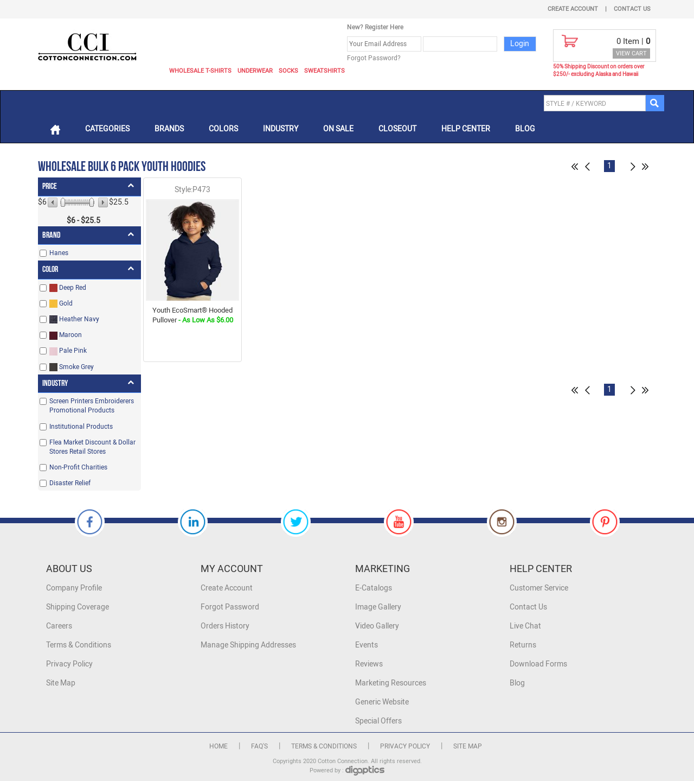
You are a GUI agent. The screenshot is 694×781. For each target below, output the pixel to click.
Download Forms (538, 664)
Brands (169, 129)
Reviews (369, 664)
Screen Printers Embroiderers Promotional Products (91, 405)
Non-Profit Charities (78, 467)
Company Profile (74, 588)
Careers (59, 626)
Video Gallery (377, 626)
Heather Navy (74, 319)
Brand (51, 235)
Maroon (65, 335)
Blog (525, 129)
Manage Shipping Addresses (248, 645)
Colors (223, 129)
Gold (61, 304)
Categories (107, 129)
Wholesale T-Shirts (200, 70)
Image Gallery (378, 607)
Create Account (573, 8)
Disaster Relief (70, 483)
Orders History (225, 626)
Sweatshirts (324, 70)
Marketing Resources (390, 683)
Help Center (465, 129)
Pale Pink (68, 351)
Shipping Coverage (77, 607)
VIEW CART (631, 53)
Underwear (255, 70)
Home (218, 746)
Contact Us (632, 8)
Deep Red (67, 288)
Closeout (397, 129)
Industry (280, 129)
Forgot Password (230, 607)
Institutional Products (81, 426)
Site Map (60, 683)
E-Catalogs (373, 588)
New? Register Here (375, 27)
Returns (523, 645)
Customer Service (539, 588)
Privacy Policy (69, 664)
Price (49, 186)
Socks (288, 70)
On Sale (338, 129)
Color (50, 269)
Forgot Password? (374, 58)
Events (366, 645)
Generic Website (382, 702)
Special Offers (378, 721)
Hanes (58, 253)
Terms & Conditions (78, 645)
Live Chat (525, 626)
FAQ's (259, 746)
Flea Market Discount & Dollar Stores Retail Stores (92, 447)
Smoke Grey (71, 367)
